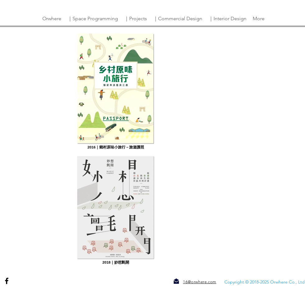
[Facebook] (6, 281)
